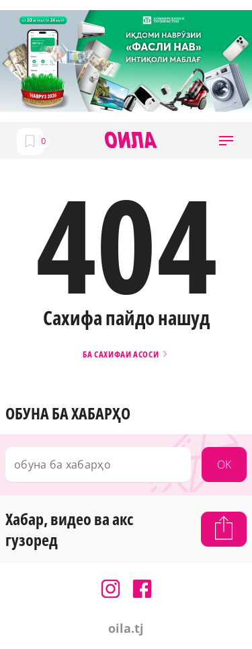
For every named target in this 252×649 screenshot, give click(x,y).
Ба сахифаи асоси (126, 354)
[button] (226, 140)
